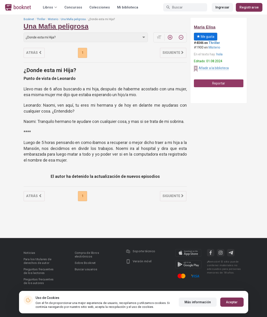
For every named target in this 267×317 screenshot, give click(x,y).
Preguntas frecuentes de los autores (39, 281)
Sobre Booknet (85, 263)
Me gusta (205, 36)
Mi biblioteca (127, 7)
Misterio (53, 19)
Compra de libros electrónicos (87, 254)
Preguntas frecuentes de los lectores (39, 271)
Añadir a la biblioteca (214, 68)
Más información (197, 302)
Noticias (29, 253)
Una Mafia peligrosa (73, 19)
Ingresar (222, 7)
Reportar (218, 83)
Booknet (29, 19)
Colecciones (99, 7)
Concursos (73, 7)
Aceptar (232, 302)
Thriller (41, 19)
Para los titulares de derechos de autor (37, 261)
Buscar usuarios (86, 269)
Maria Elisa (204, 27)
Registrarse (249, 7)
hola (219, 54)
